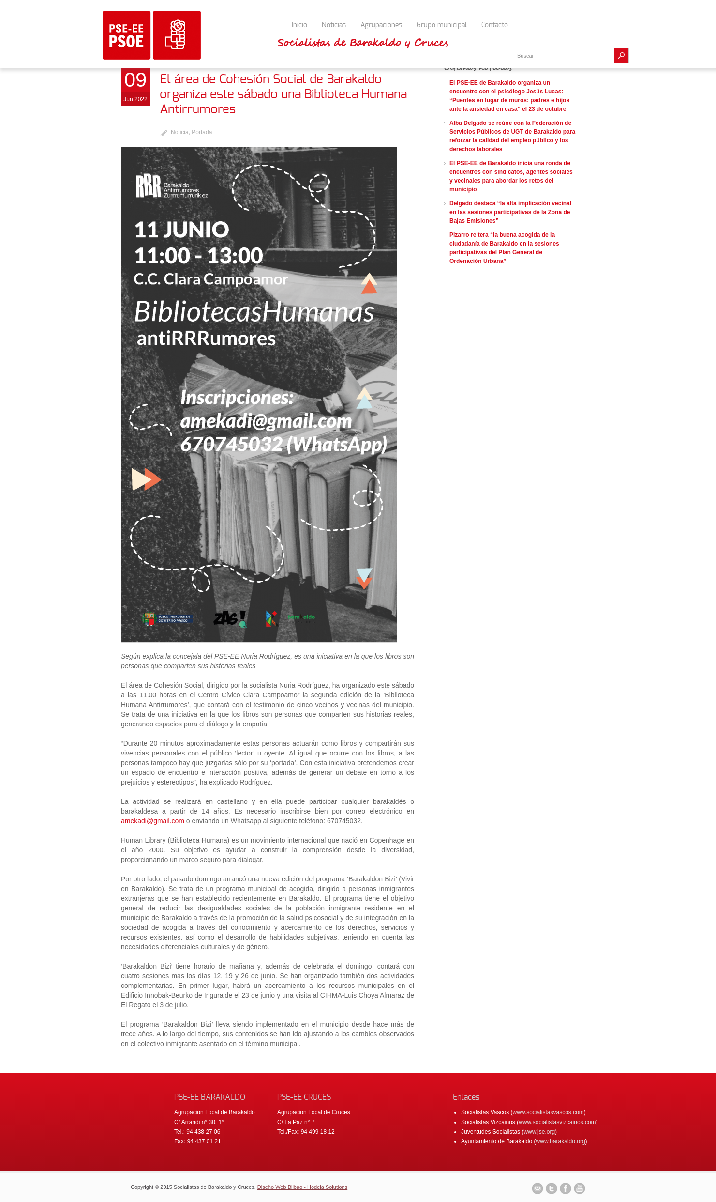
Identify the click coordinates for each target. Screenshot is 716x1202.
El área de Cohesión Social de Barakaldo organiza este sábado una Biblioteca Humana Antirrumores (283, 94)
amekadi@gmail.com (152, 821)
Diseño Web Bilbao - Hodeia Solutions (302, 1187)
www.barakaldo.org (560, 1141)
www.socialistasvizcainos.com (557, 1122)
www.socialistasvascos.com (547, 1112)
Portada (202, 132)
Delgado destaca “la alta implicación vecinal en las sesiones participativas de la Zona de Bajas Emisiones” (510, 212)
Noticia (180, 132)
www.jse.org (539, 1131)
